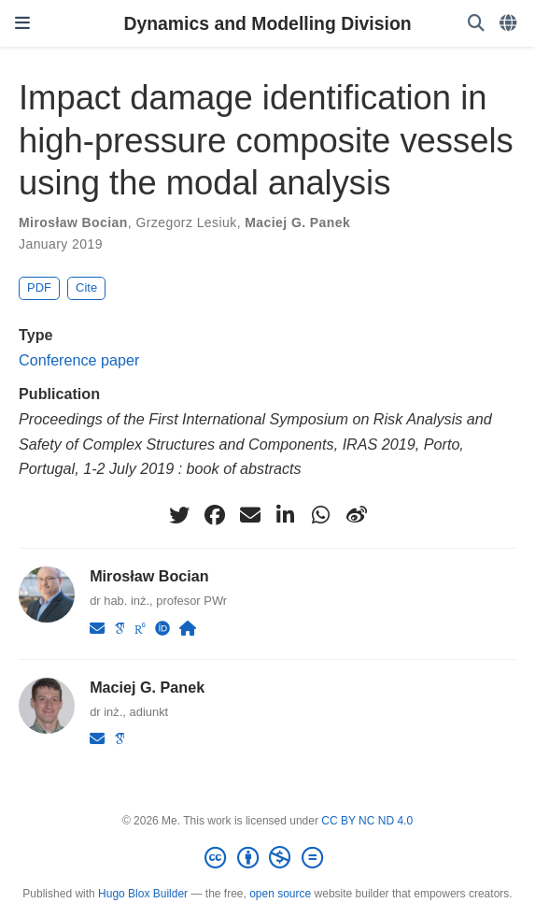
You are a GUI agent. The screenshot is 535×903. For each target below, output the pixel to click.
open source (280, 893)
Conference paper (79, 359)
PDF (39, 287)
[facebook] (215, 515)
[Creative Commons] (267, 858)
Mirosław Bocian (73, 222)
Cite (86, 287)
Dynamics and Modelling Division (267, 23)
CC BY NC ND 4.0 (367, 820)
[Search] (476, 24)
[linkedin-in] (286, 515)
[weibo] (357, 515)
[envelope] (250, 515)
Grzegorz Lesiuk (185, 222)
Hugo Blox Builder (143, 893)
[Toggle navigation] (22, 23)
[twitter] (179, 515)
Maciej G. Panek (297, 222)
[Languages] (510, 24)
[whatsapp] (321, 515)
